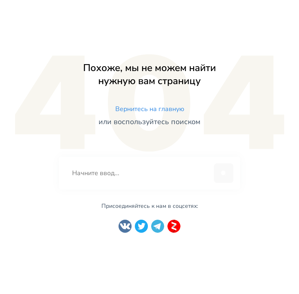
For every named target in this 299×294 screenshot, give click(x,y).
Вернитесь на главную (149, 109)
